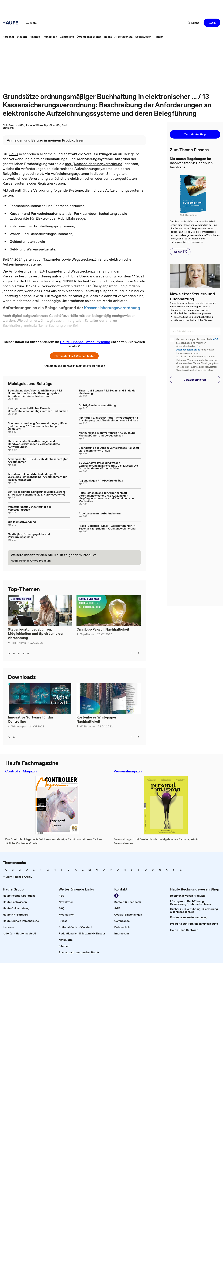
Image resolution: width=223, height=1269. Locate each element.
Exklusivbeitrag (21, 598)
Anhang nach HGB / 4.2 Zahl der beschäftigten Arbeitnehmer (38, 460)
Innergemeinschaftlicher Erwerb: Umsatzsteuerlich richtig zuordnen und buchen (38, 409)
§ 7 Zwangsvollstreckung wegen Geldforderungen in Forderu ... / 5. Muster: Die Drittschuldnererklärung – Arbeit (108, 465)
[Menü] (31, 23)
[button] (212, 23)
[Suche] (193, 23)
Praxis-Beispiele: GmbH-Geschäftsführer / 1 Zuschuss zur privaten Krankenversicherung (107, 527)
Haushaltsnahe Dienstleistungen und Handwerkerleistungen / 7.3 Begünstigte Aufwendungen (34, 444)
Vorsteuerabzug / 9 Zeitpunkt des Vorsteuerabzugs (29, 508)
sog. (69, 163)
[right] (138, 653)
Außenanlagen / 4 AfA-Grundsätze (101, 480)
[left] (131, 653)
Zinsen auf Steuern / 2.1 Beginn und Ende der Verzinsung (108, 392)
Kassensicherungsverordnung (98, 163)
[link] (8, 36)
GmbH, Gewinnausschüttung (97, 405)
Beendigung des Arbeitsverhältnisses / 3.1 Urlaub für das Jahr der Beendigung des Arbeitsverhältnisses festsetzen (35, 393)
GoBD (13, 154)
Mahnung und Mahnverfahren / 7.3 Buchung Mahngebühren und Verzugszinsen (107, 434)
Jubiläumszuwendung (22, 521)
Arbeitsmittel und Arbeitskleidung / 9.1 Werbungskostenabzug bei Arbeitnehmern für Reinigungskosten (37, 477)
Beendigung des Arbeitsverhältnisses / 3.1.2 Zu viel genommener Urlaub (109, 449)
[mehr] (161, 36)
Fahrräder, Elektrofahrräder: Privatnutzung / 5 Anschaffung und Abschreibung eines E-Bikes (108, 419)
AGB (215, 339)
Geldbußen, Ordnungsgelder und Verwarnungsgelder (29, 535)
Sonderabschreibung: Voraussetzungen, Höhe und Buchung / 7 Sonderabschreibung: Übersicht (37, 426)
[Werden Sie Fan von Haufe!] (116, 895)
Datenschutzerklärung (188, 349)
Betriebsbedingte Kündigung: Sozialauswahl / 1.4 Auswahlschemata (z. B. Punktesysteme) (37, 493)
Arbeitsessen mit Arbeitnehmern (100, 513)
